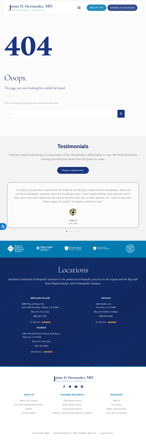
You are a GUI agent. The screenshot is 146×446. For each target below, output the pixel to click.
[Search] (121, 114)
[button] (79, 6)
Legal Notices (107, 433)
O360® (47, 433)
